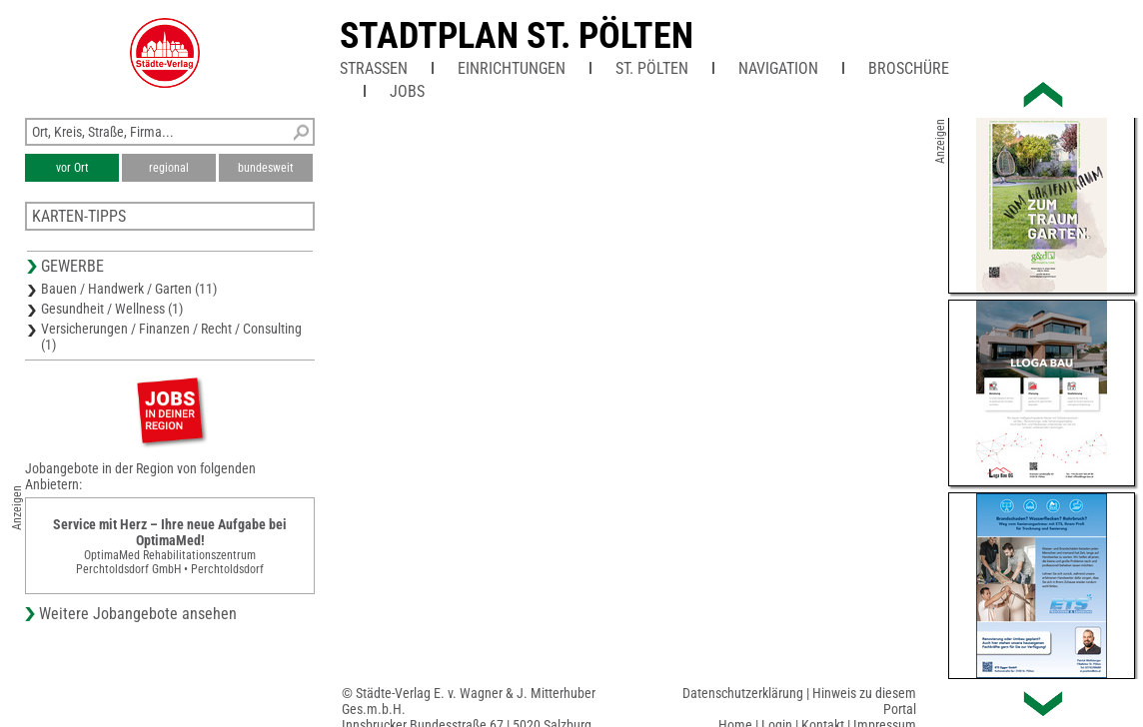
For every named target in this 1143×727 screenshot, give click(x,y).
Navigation (778, 68)
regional (169, 168)
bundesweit (266, 168)
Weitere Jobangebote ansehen (138, 613)
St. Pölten (651, 68)
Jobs (407, 91)
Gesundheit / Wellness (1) (112, 309)
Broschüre (908, 68)
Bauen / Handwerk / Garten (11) (129, 289)
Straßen (374, 68)
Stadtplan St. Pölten (516, 36)
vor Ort (72, 168)
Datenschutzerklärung (742, 693)
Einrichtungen (512, 68)
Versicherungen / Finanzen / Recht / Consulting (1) (171, 337)
